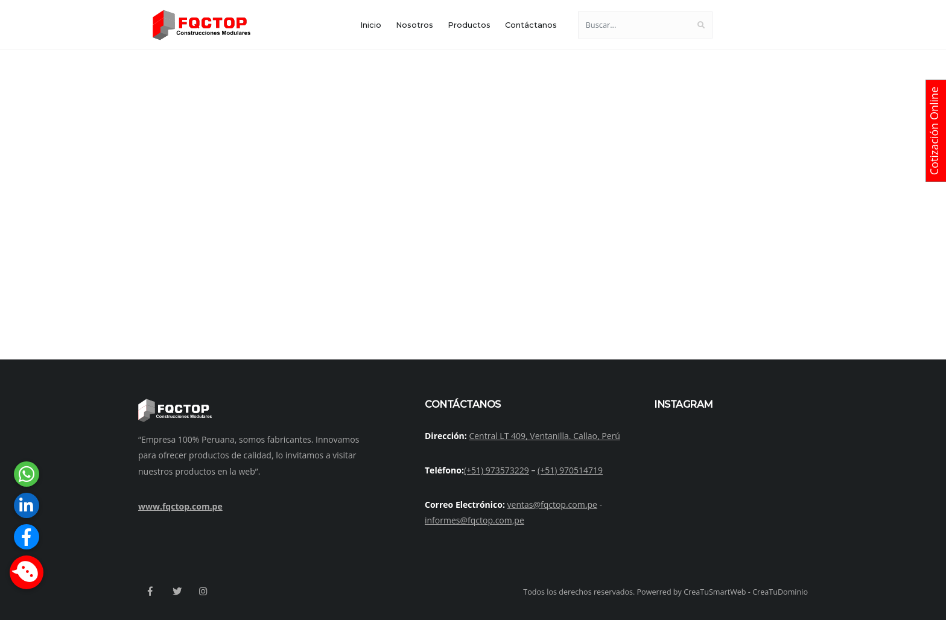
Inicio (370, 25)
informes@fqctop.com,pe (474, 520)
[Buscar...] (634, 25)
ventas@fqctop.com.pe (552, 504)
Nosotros (414, 25)
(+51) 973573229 (496, 470)
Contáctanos (531, 25)
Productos (469, 25)
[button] (26, 572)
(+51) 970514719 (570, 470)
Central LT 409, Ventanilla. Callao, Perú (544, 435)
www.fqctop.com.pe (180, 506)
